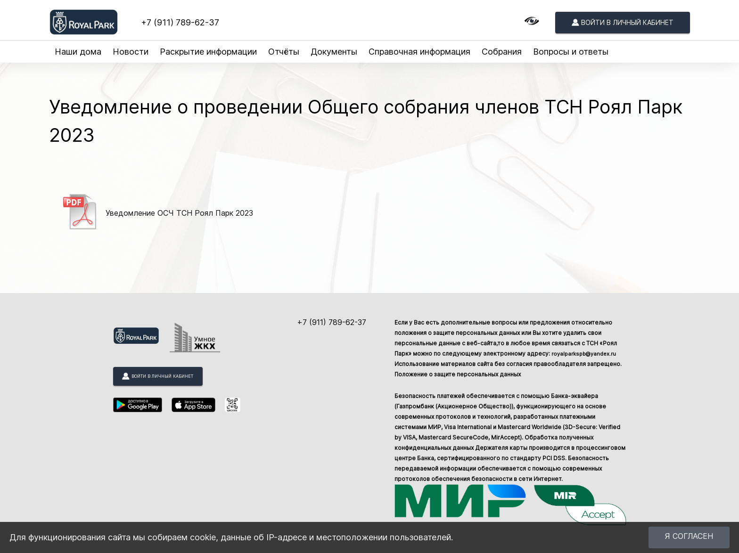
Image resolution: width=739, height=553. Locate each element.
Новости (130, 52)
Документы (334, 52)
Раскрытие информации (208, 52)
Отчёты (283, 52)
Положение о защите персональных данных (457, 374)
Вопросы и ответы (570, 52)
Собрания (502, 52)
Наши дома (78, 52)
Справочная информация (419, 52)
